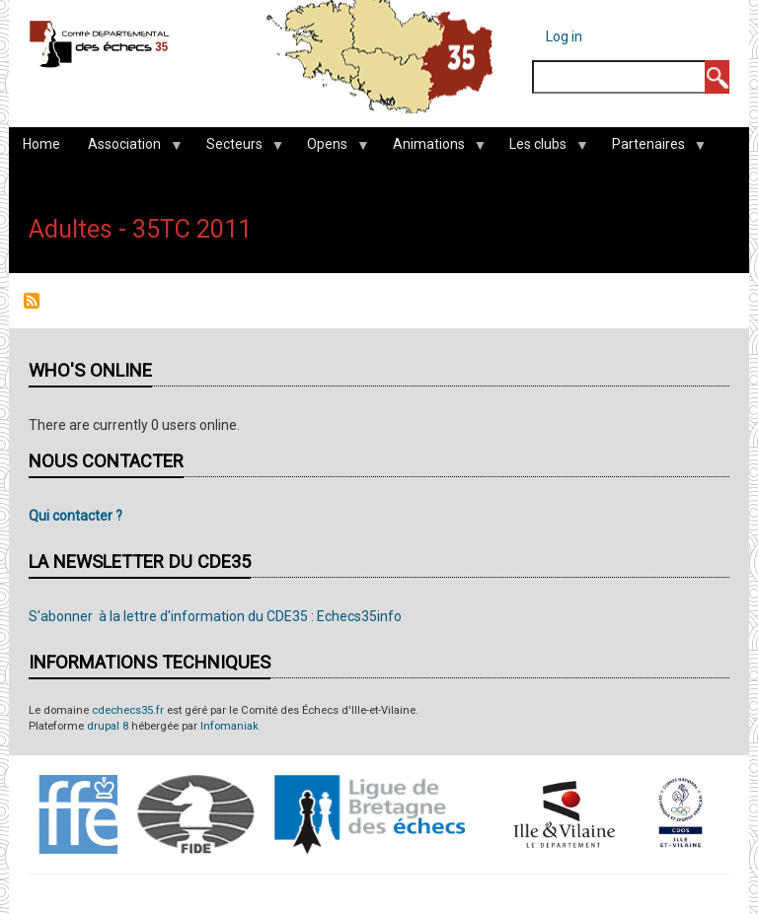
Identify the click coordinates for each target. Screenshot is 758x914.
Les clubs (541, 149)
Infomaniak (229, 726)
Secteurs (237, 149)
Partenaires (652, 149)
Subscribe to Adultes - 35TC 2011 (31, 301)
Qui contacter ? (75, 516)
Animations (432, 149)
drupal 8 (107, 726)
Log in (564, 36)
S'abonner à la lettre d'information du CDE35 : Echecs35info (215, 616)
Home (41, 144)
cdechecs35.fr (128, 710)
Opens (330, 149)
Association (128, 149)
